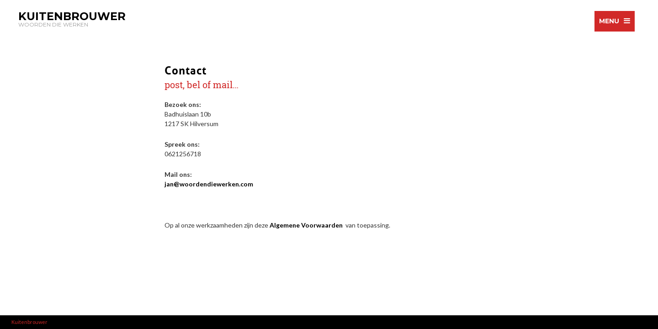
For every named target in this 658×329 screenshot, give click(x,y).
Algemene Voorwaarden (307, 225)
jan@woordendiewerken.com (208, 184)
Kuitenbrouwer (29, 322)
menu (609, 21)
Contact (185, 69)
